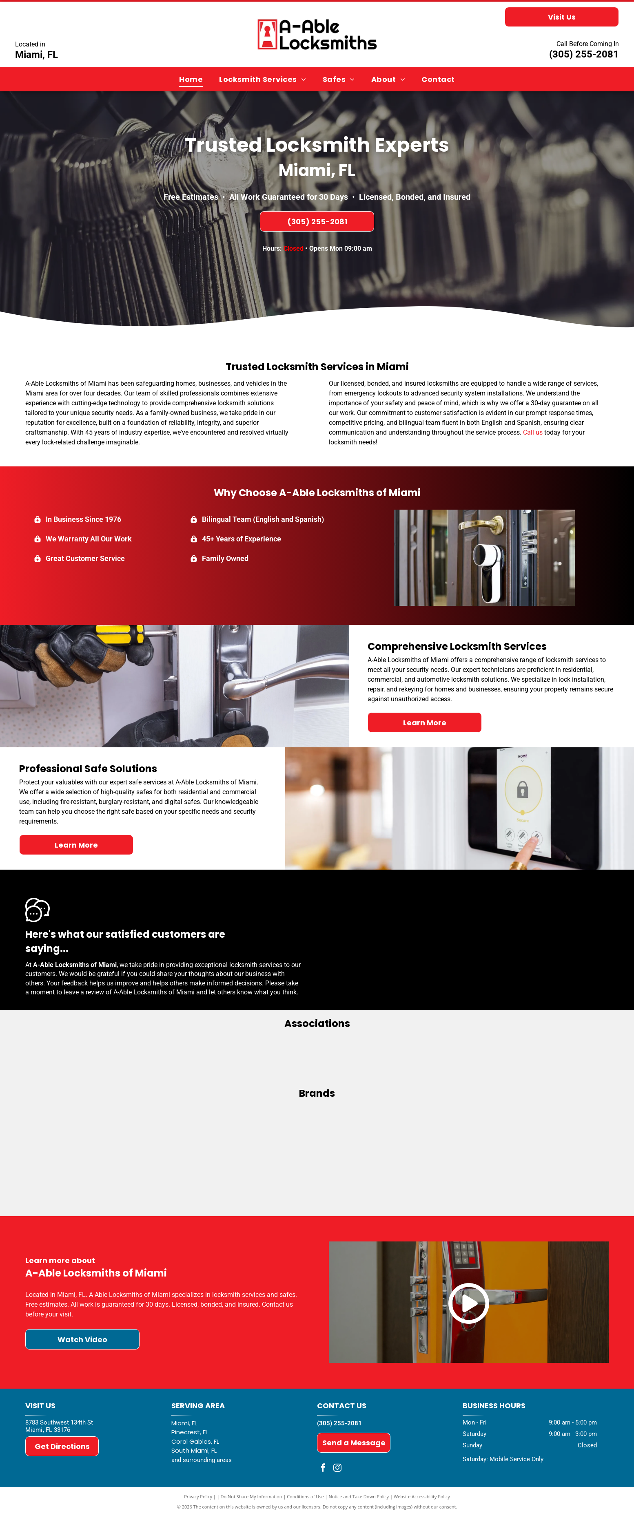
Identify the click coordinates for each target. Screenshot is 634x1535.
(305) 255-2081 (584, 54)
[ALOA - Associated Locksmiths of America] (317, 1061)
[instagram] (337, 1488)
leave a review (84, 992)
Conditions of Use (305, 1516)
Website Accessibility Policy (422, 1516)
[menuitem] (191, 79)
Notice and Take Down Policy (359, 1516)
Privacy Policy (198, 1516)
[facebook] (323, 1488)
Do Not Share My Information (251, 1516)
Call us (533, 432)
